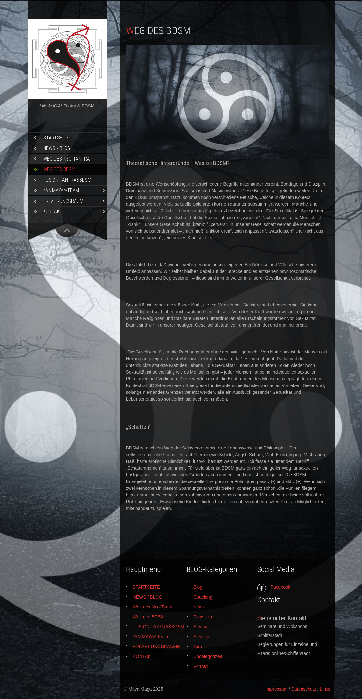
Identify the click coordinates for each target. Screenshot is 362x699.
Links (325, 689)
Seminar (201, 626)
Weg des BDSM (59, 169)
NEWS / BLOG (56, 148)
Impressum (276, 689)
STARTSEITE (56, 138)
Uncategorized (207, 656)
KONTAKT (52, 212)
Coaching (202, 597)
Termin (200, 646)
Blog (197, 587)
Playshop (202, 616)
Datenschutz (303, 689)
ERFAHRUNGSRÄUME (64, 201)
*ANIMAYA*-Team (61, 190)
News (199, 606)
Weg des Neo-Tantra (66, 159)
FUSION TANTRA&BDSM (67, 180)
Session (201, 636)
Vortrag (200, 666)
